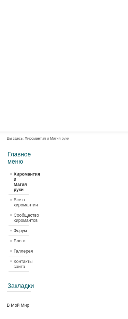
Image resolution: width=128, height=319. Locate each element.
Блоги (20, 240)
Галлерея (21, 251)
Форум (20, 230)
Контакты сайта (21, 264)
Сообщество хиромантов (21, 218)
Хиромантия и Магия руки (21, 181)
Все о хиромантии (21, 202)
